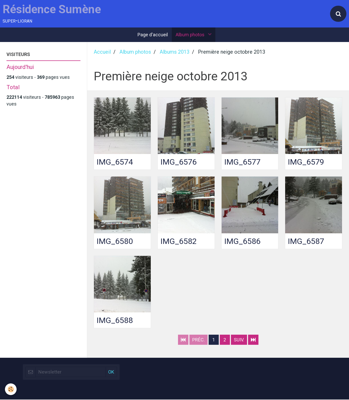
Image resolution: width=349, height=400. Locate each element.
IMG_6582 (178, 241)
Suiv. (239, 340)
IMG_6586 (242, 241)
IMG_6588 (115, 321)
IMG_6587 (306, 241)
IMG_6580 (115, 241)
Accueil (102, 52)
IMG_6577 (242, 162)
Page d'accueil (153, 35)
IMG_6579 (306, 162)
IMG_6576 (178, 162)
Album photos (191, 35)
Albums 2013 (174, 52)
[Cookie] (11, 389)
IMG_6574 (115, 162)
